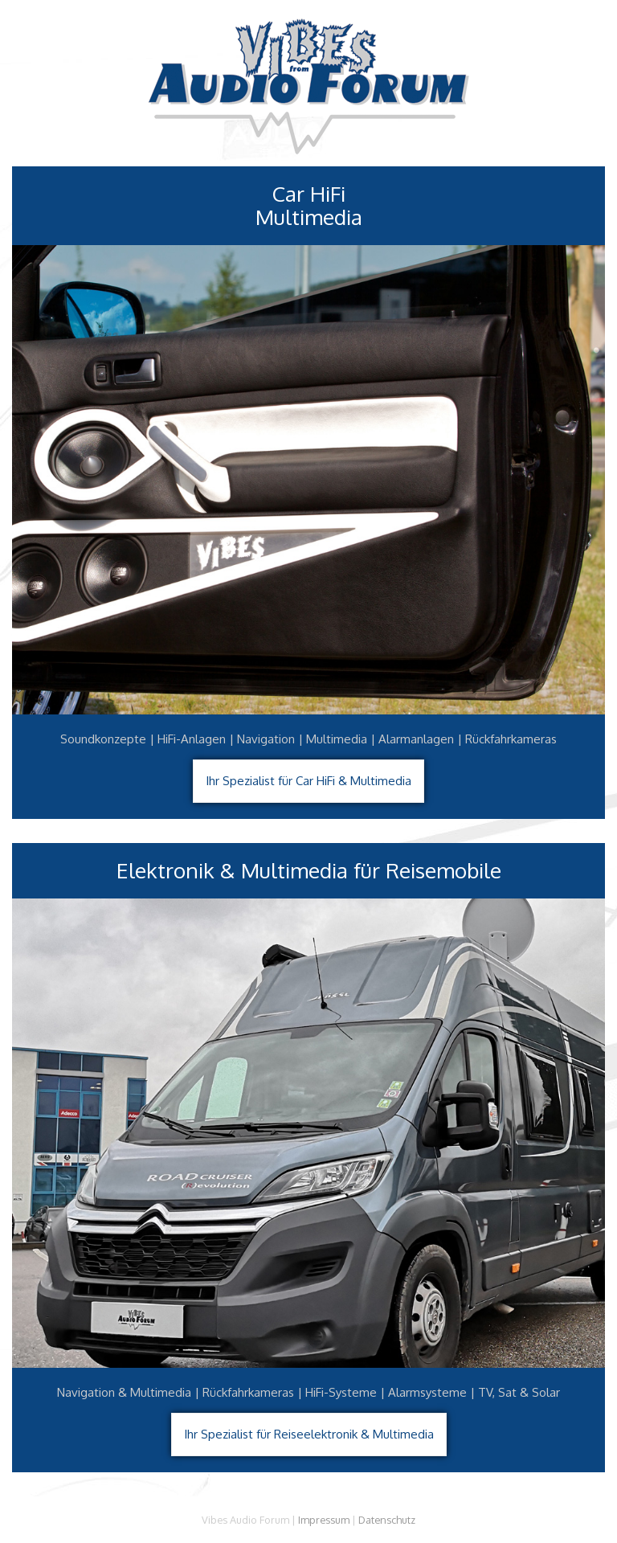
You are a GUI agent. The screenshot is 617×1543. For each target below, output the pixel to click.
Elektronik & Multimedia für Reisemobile (308, 870)
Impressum (323, 1519)
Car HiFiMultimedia (308, 205)
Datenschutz (386, 1519)
